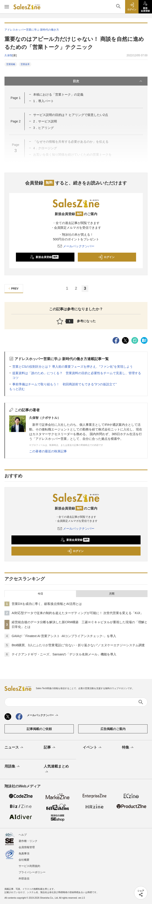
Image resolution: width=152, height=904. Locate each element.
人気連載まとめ (56, 769)
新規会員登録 (44, 257)
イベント (92, 747)
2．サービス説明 (45, 121)
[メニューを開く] (6, 6)
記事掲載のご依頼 (39, 729)
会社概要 (24, 859)
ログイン (106, 257)
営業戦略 (10, 64)
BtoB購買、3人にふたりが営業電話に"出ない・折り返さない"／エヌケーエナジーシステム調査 (78, 645)
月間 (111, 593)
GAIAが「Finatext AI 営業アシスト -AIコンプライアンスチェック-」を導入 (64, 636)
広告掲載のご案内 (113, 729)
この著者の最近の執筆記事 (48, 451)
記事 (50, 747)
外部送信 (24, 878)
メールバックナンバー (76, 246)
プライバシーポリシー (32, 872)
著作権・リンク (28, 841)
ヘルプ (23, 834)
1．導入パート (43, 101)
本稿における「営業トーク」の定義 (58, 94)
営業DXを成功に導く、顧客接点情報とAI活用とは (47, 604)
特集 (128, 747)
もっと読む (17, 389)
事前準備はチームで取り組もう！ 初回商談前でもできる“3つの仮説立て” (66, 384)
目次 (108, 81)
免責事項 (24, 853)
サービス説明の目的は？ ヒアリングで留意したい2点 (70, 115)
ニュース (14, 747)
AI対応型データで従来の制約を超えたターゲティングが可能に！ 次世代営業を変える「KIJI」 (77, 613)
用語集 (12, 766)
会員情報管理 (27, 847)
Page (15, 98)
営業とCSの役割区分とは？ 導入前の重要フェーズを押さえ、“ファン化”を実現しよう (72, 366)
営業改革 (25, 64)
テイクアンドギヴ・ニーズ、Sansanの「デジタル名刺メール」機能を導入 (64, 654)
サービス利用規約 (29, 866)
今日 (40, 593)
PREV (12, 288)
